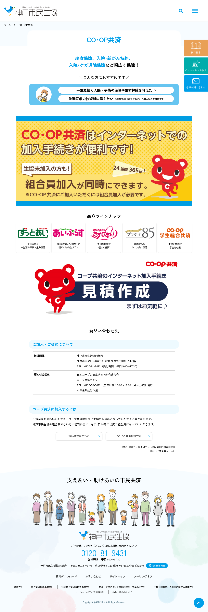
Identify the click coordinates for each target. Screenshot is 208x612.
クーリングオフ (143, 576)
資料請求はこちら (79, 436)
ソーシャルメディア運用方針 (90, 592)
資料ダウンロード (66, 576)
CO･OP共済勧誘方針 (129, 436)
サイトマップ (117, 576)
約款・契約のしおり (123, 592)
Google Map (159, 565)
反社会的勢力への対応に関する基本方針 (174, 586)
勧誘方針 (18, 586)
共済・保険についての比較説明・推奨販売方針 (122, 586)
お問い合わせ (93, 576)
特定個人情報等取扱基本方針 (76, 586)
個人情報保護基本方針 (42, 586)
